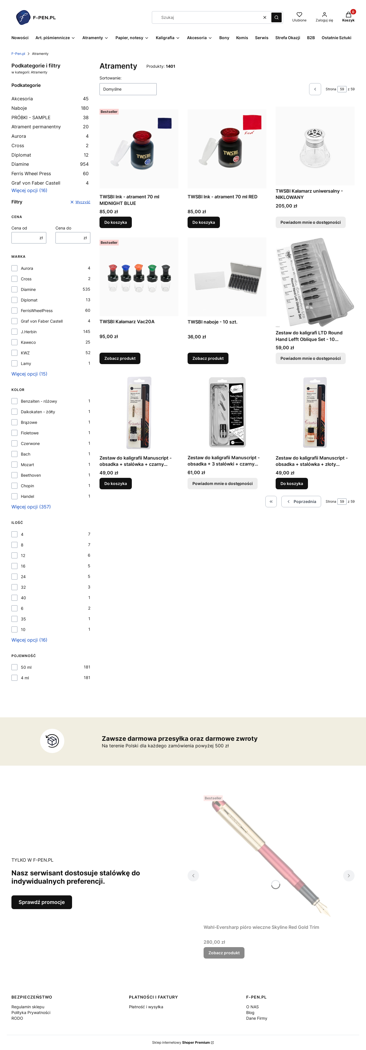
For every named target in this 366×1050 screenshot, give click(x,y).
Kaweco (28, 342)
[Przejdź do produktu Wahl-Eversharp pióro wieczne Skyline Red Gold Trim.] (271, 857)
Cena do (63, 227)
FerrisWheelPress (37, 310)
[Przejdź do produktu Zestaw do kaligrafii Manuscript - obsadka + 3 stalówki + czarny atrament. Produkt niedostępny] (227, 412)
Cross (50, 145)
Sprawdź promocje (42, 902)
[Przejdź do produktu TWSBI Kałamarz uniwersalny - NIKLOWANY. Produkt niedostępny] (315, 146)
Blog (250, 1012)
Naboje (50, 108)
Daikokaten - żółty (38, 411)
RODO (17, 1018)
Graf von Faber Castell (50, 183)
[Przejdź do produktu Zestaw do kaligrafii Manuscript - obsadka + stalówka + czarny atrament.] (139, 412)
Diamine (50, 164)
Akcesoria (50, 98)
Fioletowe (30, 432)
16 (23, 566)
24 (23, 576)
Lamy (26, 363)
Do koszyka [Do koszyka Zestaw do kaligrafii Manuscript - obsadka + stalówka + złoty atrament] (292, 483)
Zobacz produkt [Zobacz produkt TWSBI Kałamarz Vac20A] (120, 358)
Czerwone (30, 443)
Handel (27, 496)
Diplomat (50, 155)
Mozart (27, 464)
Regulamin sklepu (27, 1006)
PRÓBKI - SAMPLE (50, 117)
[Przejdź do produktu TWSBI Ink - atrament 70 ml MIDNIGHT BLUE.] (139, 149)
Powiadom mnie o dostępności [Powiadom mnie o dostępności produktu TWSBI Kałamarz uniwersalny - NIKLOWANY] (311, 222)
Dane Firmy (256, 1018)
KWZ (25, 352)
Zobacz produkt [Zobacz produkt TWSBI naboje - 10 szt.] (208, 358)
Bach (25, 454)
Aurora (50, 136)
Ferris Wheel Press (50, 173)
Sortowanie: (111, 77)
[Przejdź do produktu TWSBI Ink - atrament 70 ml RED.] (227, 149)
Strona (331, 89)
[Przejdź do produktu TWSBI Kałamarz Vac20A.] (139, 276)
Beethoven (31, 475)
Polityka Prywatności (30, 1012)
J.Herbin (29, 331)
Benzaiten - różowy (39, 401)
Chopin (27, 485)
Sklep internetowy (181, 1042)
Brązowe (29, 422)
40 (23, 597)
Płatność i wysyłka (146, 1006)
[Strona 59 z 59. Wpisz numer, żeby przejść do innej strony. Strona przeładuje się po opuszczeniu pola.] (342, 89)
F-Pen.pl (18, 53)
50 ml (26, 667)
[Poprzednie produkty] (301, 501)
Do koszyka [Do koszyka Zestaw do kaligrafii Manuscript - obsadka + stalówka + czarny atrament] (115, 483)
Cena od (19, 227)
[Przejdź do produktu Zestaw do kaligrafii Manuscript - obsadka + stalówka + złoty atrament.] (315, 412)
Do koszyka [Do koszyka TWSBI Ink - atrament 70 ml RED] (203, 222)
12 (23, 555)
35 (23, 618)
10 (23, 629)
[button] (276, 17)
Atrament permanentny (50, 126)
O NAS (252, 1006)
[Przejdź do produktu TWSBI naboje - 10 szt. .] (227, 276)
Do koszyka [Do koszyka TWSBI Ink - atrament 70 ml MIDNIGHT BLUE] (115, 222)
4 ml (25, 677)
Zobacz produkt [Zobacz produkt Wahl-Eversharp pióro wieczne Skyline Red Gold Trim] (224, 952)
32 (23, 587)
